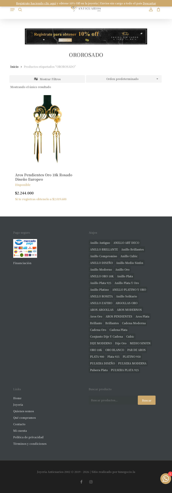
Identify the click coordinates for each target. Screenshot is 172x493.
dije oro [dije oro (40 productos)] (121, 343)
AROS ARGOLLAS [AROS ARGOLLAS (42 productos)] (102, 310)
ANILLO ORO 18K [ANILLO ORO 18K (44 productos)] (102, 276)
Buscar (146, 400)
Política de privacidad (28, 437)
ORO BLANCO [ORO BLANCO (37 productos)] (114, 350)
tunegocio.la (126, 472)
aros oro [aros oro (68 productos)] (96, 316)
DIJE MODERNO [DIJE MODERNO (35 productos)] (101, 343)
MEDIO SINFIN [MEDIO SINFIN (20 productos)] (140, 343)
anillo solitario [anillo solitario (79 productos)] (126, 296)
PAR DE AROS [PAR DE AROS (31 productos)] (136, 350)
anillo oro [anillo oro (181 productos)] (122, 269)
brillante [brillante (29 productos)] (96, 323)
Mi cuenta (20, 431)
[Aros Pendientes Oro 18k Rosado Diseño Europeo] (46, 131)
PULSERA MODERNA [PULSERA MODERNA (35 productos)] (132, 363)
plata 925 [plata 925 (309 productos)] (113, 356)
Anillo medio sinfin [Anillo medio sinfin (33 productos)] (129, 263)
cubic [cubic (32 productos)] (130, 336)
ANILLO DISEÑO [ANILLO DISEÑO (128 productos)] (101, 263)
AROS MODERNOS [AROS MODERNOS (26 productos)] (129, 310)
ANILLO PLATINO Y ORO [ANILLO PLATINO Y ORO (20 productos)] (129, 289)
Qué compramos (24, 418)
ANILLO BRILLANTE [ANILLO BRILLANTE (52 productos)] (104, 249)
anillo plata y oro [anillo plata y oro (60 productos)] (126, 283)
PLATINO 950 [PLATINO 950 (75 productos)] (132, 356)
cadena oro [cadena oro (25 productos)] (98, 330)
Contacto (19, 424)
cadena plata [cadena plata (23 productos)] (118, 330)
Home (17, 398)
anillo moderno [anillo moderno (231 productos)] (101, 269)
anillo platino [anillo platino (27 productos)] (99, 289)
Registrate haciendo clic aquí (36, 3)
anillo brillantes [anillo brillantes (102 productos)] (132, 249)
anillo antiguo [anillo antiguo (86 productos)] (100, 243)
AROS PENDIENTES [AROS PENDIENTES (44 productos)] (118, 316)
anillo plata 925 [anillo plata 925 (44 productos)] (100, 283)
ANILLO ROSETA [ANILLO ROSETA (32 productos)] (101, 296)
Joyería (18, 404)
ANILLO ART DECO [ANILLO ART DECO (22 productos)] (126, 243)
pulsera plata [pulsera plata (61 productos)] (99, 370)
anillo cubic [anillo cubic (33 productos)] (129, 256)
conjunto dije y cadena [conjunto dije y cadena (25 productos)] (106, 336)
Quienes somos (23, 411)
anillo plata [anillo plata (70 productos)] (125, 276)
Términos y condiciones (29, 444)
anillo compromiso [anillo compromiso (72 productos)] (103, 256)
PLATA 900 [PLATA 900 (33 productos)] (97, 356)
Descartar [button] (149, 3)
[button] (12, 9)
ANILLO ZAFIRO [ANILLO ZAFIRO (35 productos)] (101, 303)
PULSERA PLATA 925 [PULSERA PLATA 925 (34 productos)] (125, 370)
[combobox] (124, 79)
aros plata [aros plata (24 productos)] (142, 316)
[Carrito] (157, 9)
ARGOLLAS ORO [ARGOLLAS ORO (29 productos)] (126, 303)
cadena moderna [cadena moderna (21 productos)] (134, 323)
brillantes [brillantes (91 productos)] (112, 323)
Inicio (14, 67)
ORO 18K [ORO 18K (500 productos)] (96, 350)
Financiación (22, 263)
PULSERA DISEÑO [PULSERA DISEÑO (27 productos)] (102, 363)
